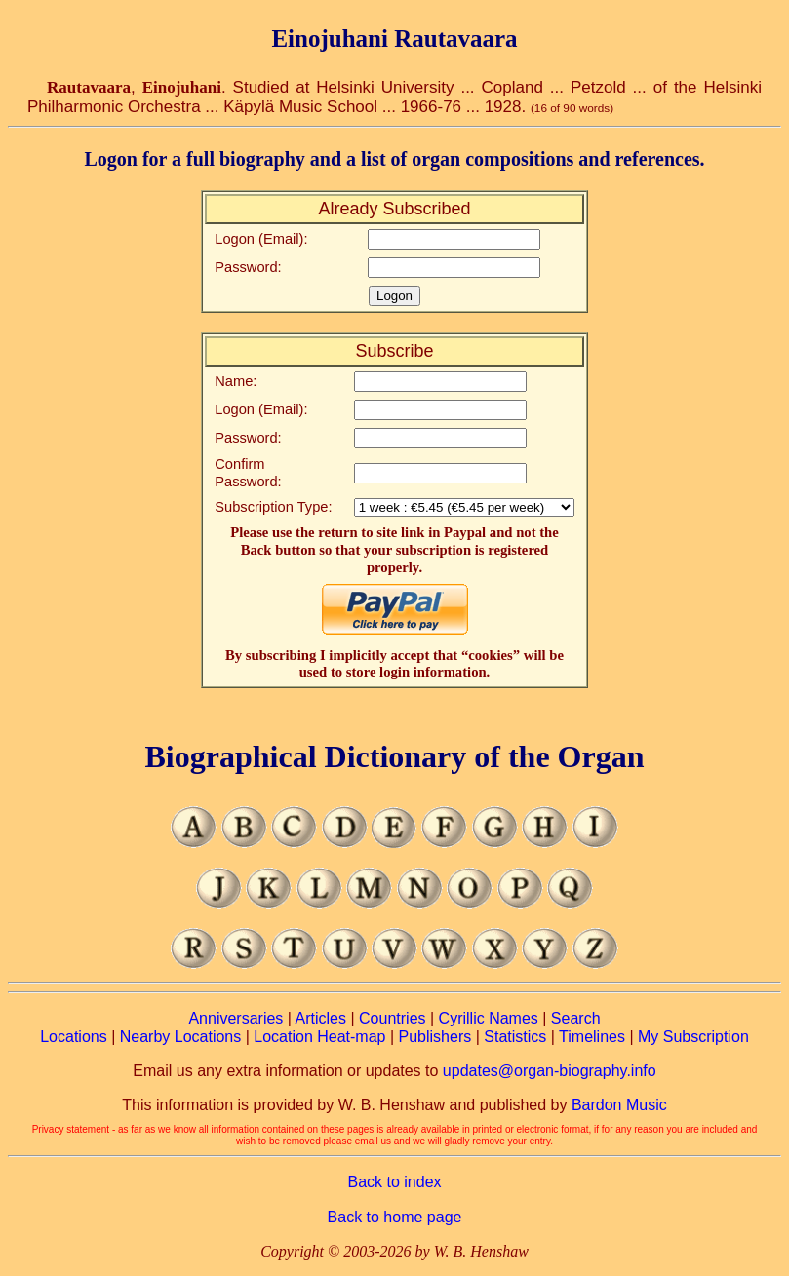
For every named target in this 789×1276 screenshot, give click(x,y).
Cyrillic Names (488, 1018)
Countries (392, 1018)
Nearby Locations (181, 1036)
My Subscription (693, 1036)
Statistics (515, 1036)
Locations (73, 1036)
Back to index (394, 1182)
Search (576, 1018)
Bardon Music (619, 1105)
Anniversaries (235, 1018)
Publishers (435, 1036)
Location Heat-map (319, 1036)
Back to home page (395, 1217)
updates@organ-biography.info (549, 1071)
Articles (321, 1018)
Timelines (592, 1036)
